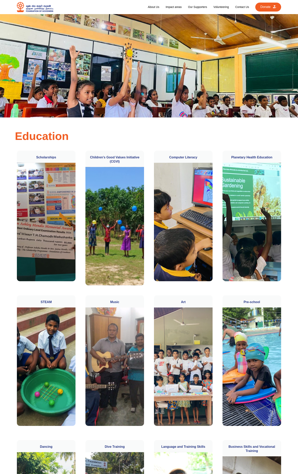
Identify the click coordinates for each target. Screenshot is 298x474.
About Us (153, 7)
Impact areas (174, 7)
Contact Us (242, 7)
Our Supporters (197, 7)
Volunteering (221, 7)
